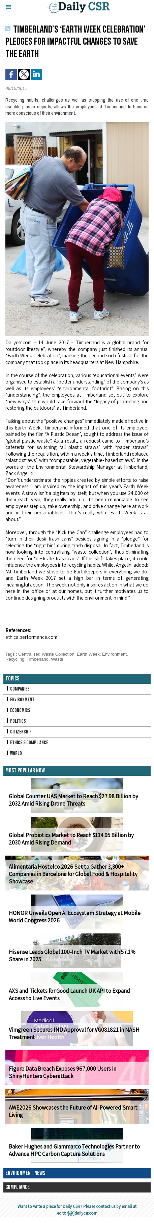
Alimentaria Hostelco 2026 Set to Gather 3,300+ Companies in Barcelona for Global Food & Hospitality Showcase (73, 874)
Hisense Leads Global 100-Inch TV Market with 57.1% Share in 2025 (72, 955)
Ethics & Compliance (26, 743)
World (13, 753)
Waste (57, 659)
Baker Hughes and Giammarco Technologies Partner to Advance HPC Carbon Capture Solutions (74, 1150)
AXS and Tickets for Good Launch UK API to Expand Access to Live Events (69, 994)
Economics (17, 710)
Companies (17, 689)
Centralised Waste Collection (46, 654)
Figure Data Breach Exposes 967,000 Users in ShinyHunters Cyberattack (62, 1072)
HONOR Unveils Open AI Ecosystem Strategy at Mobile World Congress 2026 (75, 916)
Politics (15, 721)
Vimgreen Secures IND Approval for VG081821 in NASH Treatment (74, 1033)
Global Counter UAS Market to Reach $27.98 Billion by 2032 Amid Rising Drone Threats (73, 800)
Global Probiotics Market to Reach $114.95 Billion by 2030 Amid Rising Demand (71, 838)
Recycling (14, 659)
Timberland (38, 659)
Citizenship (18, 732)
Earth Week (88, 654)
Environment (114, 654)
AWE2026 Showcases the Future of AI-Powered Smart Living (73, 1111)
